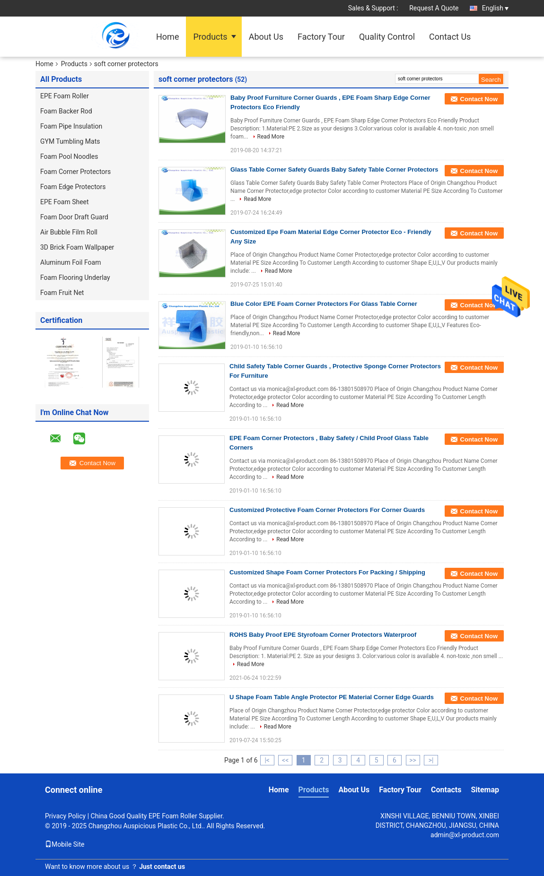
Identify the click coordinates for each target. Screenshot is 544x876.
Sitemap (485, 789)
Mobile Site (65, 844)
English (495, 8)
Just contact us (162, 866)
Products (210, 37)
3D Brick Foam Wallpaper (77, 247)
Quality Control (387, 37)
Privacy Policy (65, 816)
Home (167, 37)
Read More (271, 136)
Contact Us (450, 37)
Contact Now (479, 99)
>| (431, 760)
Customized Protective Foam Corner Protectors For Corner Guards (327, 509)
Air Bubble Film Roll (68, 232)
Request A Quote (433, 8)
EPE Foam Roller (64, 96)
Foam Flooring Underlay (75, 277)
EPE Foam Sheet (64, 202)
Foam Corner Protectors (75, 171)
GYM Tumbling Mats (70, 141)
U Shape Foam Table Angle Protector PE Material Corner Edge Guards (331, 697)
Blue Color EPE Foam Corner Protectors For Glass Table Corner (323, 303)
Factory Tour (321, 37)
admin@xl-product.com (464, 835)
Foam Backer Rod (66, 111)
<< (285, 760)
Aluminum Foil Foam (70, 262)
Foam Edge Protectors (73, 187)
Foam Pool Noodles (69, 156)
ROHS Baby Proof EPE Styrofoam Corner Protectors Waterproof (322, 634)
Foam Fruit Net (62, 292)
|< (267, 760)
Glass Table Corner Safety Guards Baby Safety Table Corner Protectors (334, 169)
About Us (266, 37)
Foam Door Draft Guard (74, 217)
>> (412, 760)
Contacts (446, 789)
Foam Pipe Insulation (71, 126)
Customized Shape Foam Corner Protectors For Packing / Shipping (327, 572)
